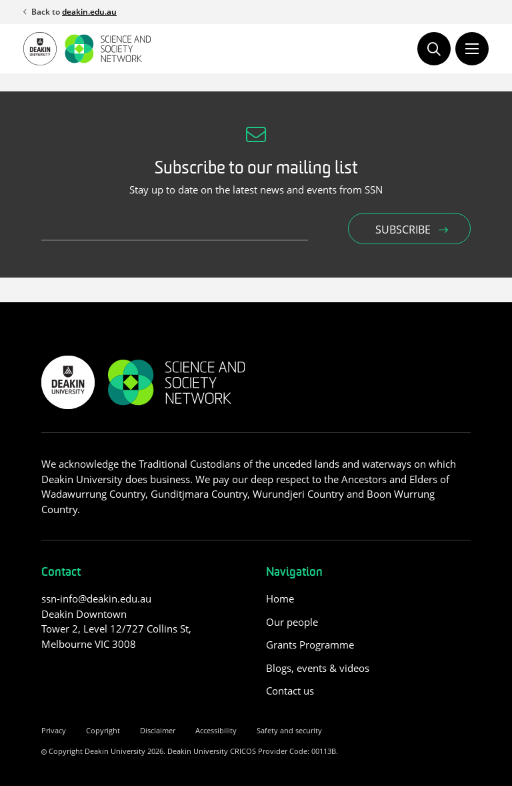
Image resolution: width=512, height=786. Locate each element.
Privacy (53, 730)
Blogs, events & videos (317, 668)
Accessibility (216, 730)
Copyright (103, 730)
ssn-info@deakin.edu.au (96, 598)
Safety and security (289, 730)
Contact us (290, 690)
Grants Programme (310, 644)
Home (280, 598)
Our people (292, 622)
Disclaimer (157, 730)
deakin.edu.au (89, 11)
